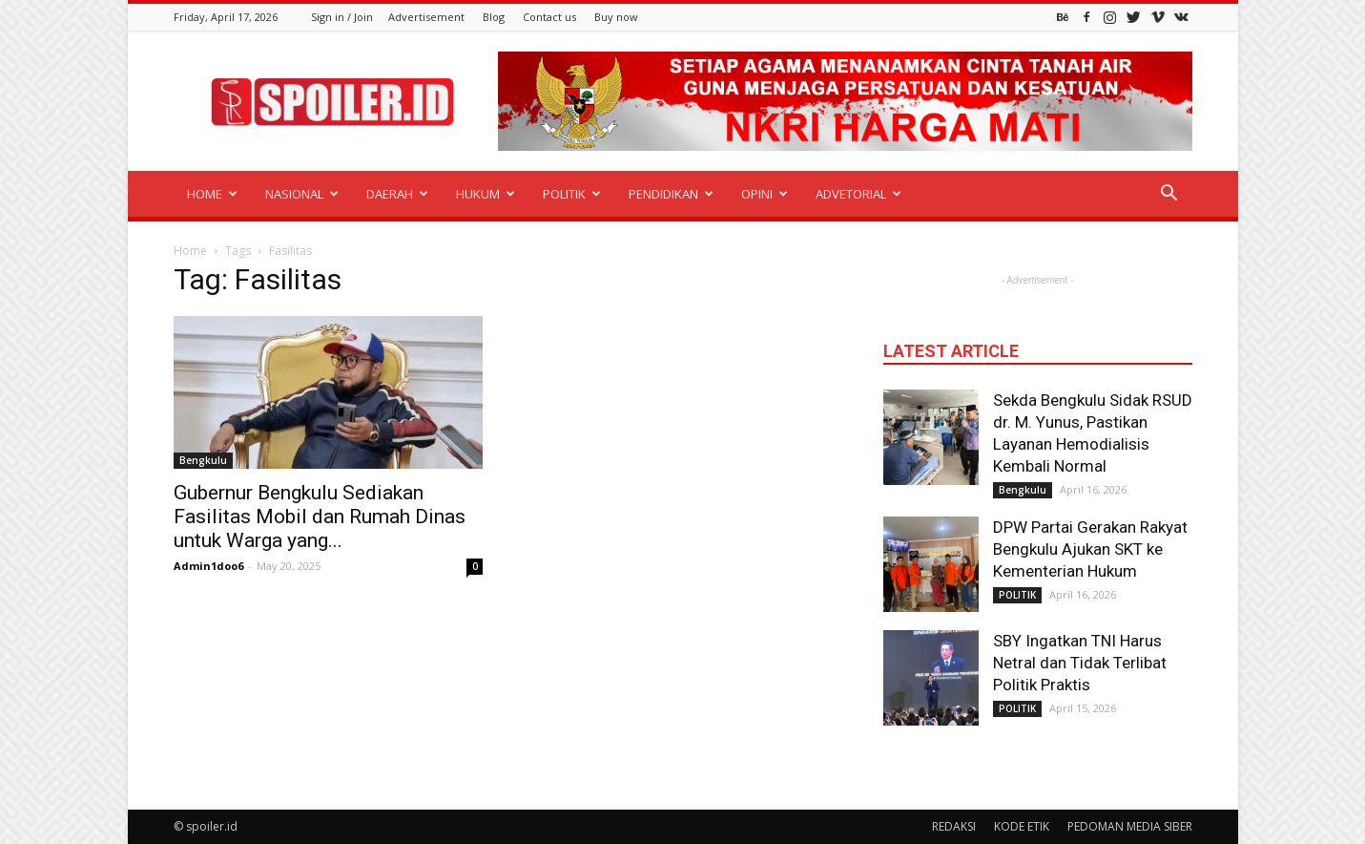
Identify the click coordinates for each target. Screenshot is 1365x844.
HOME (212, 193)
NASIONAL (302, 193)
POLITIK (572, 193)
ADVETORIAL (858, 193)
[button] (1169, 195)
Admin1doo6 (208, 566)
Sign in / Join (342, 17)
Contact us (549, 17)
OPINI (764, 193)
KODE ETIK (1021, 826)
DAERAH (397, 193)
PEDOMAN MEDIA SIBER (1129, 826)
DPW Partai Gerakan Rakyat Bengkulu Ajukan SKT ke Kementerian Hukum (1090, 548)
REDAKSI (954, 826)
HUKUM (485, 193)
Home (190, 251)
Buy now (616, 17)
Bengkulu (203, 460)
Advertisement (426, 17)
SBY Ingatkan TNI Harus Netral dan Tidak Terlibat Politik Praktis (1080, 662)
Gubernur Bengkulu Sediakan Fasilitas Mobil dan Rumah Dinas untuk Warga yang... (319, 516)
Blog (494, 17)
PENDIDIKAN (671, 193)
